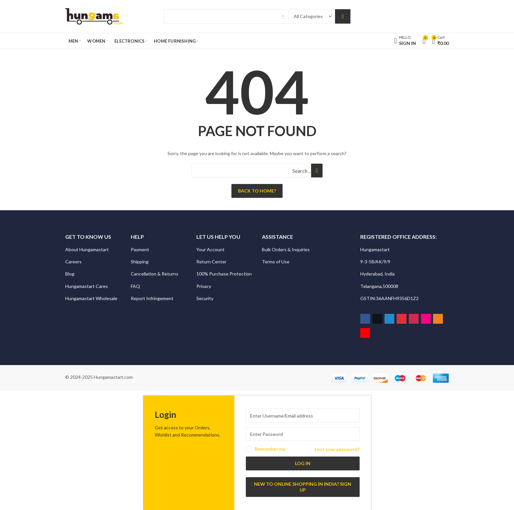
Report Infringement (152, 298)
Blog (69, 273)
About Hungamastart (87, 249)
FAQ (135, 286)
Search (342, 16)
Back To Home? (257, 191)
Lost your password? (337, 449)
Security (205, 298)
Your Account (210, 249)
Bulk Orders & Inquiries (286, 249)
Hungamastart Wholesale (91, 298)
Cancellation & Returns (155, 273)
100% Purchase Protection (224, 273)
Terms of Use (275, 261)
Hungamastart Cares (86, 286)
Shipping (139, 261)
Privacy (204, 286)
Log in (302, 463)
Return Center (211, 261)
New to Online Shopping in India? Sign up (302, 487)
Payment (140, 249)
